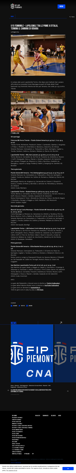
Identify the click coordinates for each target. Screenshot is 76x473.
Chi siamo (14, 415)
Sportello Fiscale (17, 454)
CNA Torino (14, 442)
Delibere (53, 415)
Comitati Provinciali (16, 452)
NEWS (12, 16)
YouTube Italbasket (51, 285)
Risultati (37, 415)
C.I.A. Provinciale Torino (17, 450)
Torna (72, 16)
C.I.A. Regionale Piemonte (18, 448)
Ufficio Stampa (15, 433)
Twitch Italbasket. (53, 283)
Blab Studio (18, 462)
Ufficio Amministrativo (17, 429)
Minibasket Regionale (17, 423)
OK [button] (68, 468)
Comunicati (46, 415)
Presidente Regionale (17, 417)
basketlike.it (35, 287)
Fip (33, 454)
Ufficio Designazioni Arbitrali (19, 438)
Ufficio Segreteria (16, 421)
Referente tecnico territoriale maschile (22, 425)
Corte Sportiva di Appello (18, 446)
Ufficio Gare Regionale (17, 436)
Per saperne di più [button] (11, 470)
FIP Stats (40, 290)
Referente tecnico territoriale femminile (22, 427)
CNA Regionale (15, 440)
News (59, 415)
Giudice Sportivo (16, 444)
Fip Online (27, 454)
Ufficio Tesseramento (17, 431)
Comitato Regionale (16, 419)
